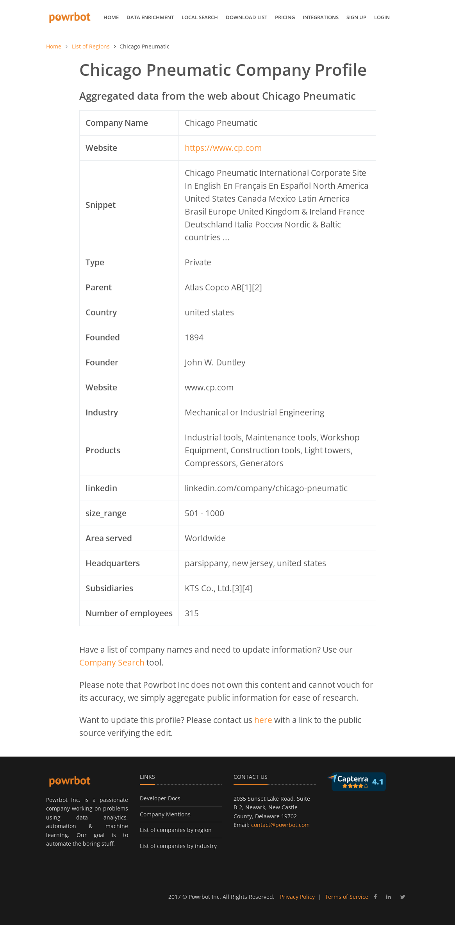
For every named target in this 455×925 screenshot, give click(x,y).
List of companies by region (176, 830)
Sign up (356, 17)
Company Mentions (165, 814)
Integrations (321, 17)
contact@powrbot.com (280, 824)
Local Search (200, 17)
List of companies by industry (178, 846)
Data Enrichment (150, 17)
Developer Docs (160, 798)
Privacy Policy (297, 896)
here (263, 719)
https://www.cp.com (223, 147)
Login (382, 17)
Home (111, 17)
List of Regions (91, 46)
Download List (246, 17)
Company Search (112, 662)
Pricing (285, 17)
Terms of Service (346, 896)
